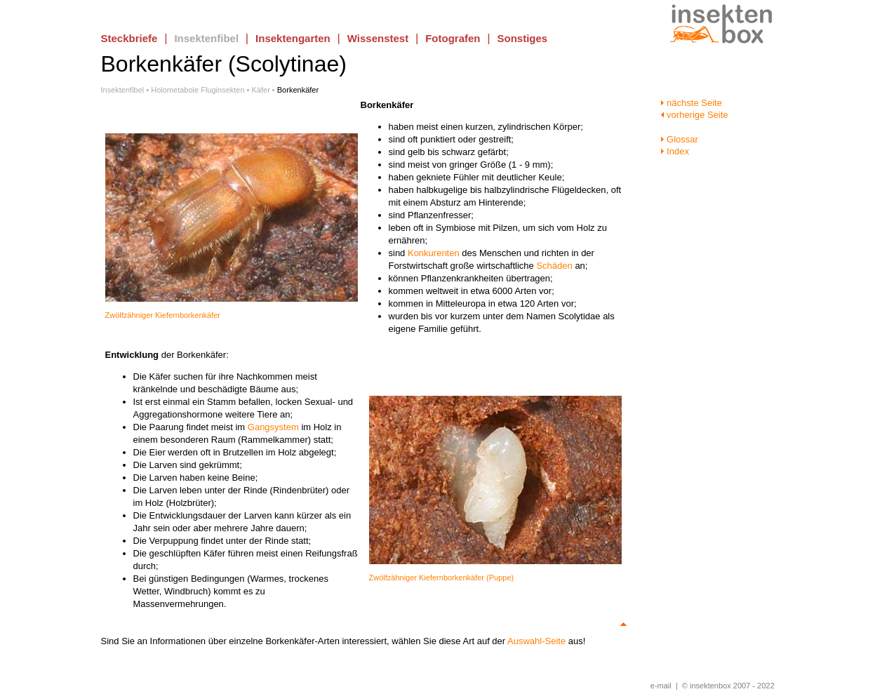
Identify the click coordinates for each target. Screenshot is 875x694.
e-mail (661, 685)
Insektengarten (292, 38)
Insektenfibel (206, 38)
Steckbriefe (129, 38)
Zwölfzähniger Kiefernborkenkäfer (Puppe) (441, 577)
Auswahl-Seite (536, 641)
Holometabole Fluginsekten (197, 90)
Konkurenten (434, 253)
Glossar (679, 139)
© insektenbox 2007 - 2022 (728, 685)
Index (674, 151)
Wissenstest (377, 38)
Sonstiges (522, 38)
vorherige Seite (694, 114)
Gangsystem (273, 427)
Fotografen (452, 38)
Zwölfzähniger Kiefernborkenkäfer (162, 315)
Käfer (261, 90)
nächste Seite (691, 103)
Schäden (554, 265)
